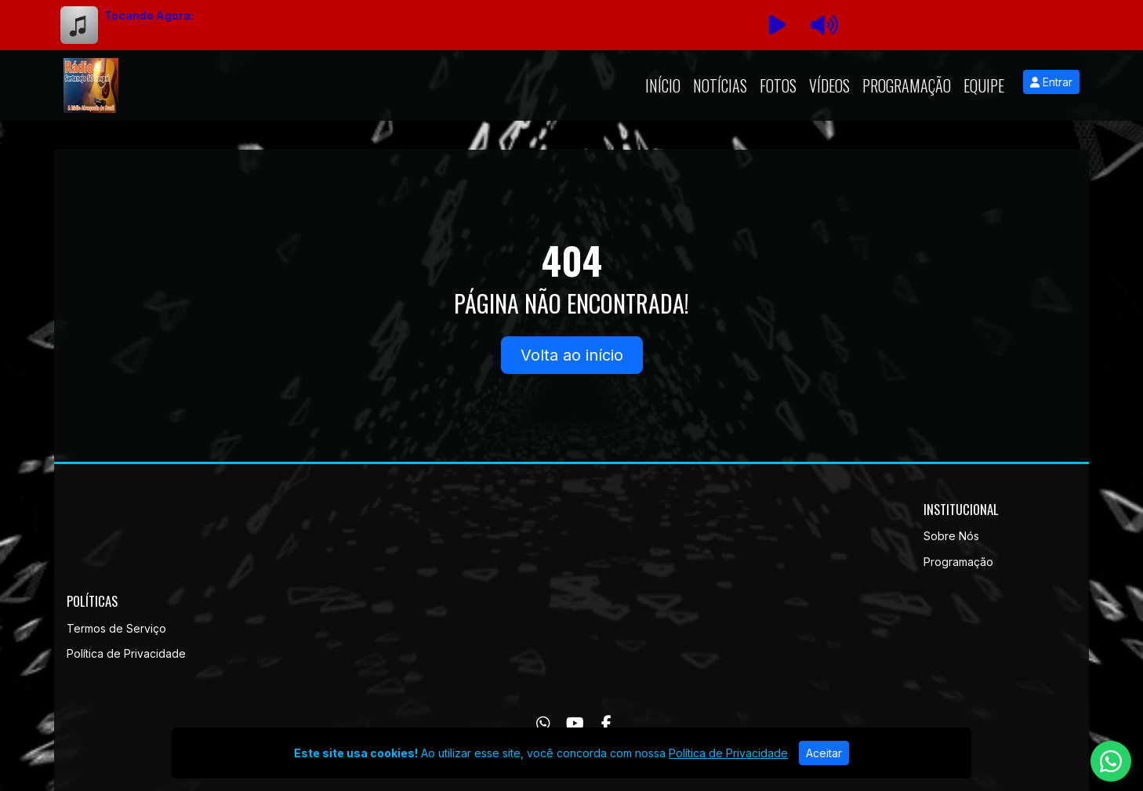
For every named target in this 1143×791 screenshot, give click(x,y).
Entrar (1051, 82)
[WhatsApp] (543, 723)
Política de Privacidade (126, 653)
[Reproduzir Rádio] (777, 25)
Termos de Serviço (116, 628)
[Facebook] (606, 723)
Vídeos (829, 85)
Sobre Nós (951, 535)
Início (662, 85)
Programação (906, 85)
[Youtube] (575, 723)
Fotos (778, 85)
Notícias (720, 85)
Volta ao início (572, 355)
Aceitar (824, 753)
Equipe (983, 85)
